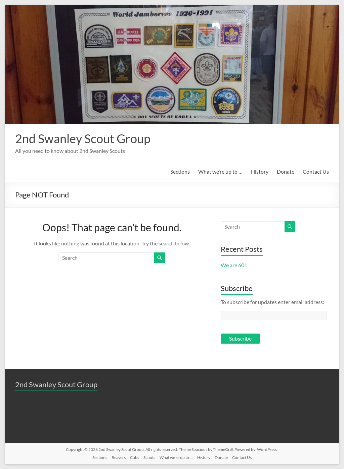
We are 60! (233, 265)
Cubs (134, 457)
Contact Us (316, 171)
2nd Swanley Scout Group (82, 138)
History (259, 171)
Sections (180, 171)
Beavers (119, 457)
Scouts (149, 457)
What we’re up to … (220, 171)
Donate (285, 171)
